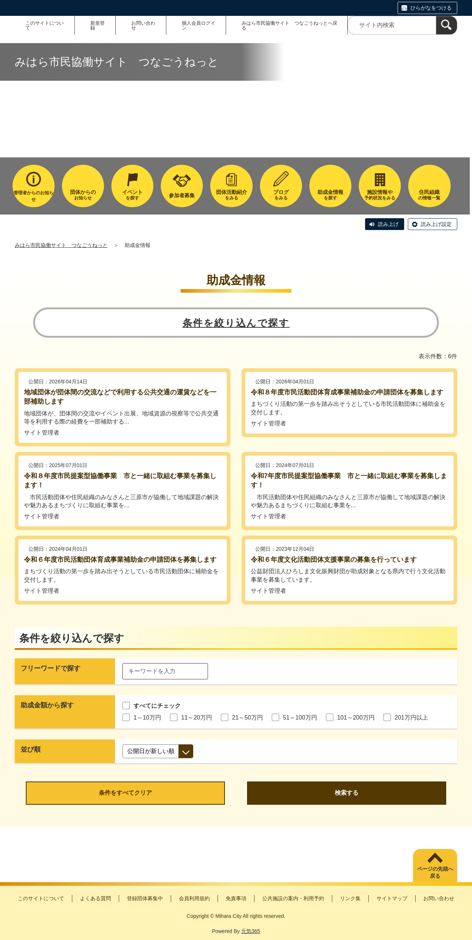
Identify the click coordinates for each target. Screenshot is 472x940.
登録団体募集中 (145, 898)
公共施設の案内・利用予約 (293, 898)
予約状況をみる (380, 195)
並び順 (31, 749)
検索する (346, 793)
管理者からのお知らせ (33, 196)
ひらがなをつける (431, 8)
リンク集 (350, 898)
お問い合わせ (143, 25)
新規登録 (97, 25)
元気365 (250, 931)
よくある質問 (95, 898)
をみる (231, 195)
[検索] (446, 25)
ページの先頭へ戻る (435, 872)
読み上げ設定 (436, 224)
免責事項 (236, 898)
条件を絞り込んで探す (236, 322)
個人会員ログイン (198, 25)
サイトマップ (391, 898)
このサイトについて (44, 25)
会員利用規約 (194, 898)
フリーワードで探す (50, 668)
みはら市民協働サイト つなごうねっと (61, 245)
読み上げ (388, 224)
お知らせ (83, 195)
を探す (132, 195)
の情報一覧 (429, 195)
